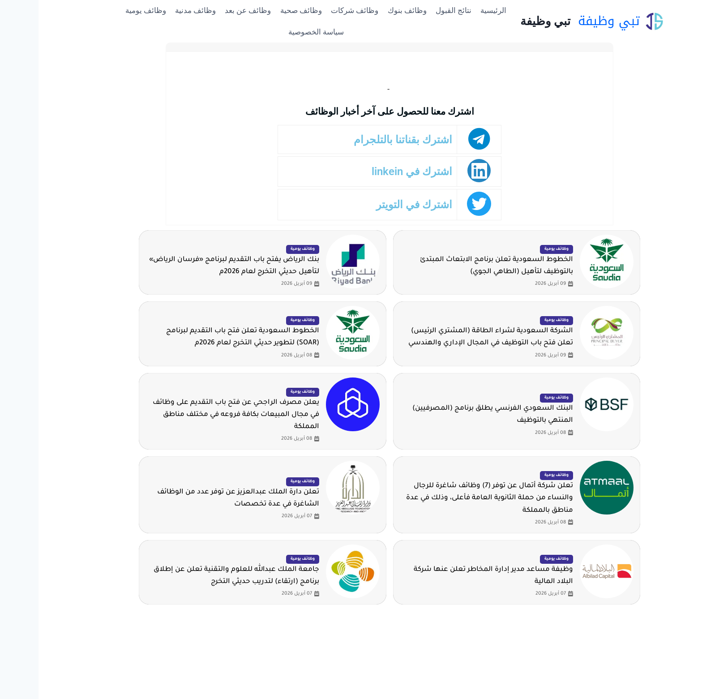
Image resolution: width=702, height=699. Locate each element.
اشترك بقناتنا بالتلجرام (374, 139)
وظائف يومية (107, 10)
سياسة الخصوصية (277, 31)
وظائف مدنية (157, 10)
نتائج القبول (415, 10)
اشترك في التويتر (383, 204)
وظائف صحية (262, 10)
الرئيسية (455, 10)
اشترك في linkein (381, 172)
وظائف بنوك (368, 10)
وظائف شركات (316, 10)
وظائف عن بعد (209, 10)
